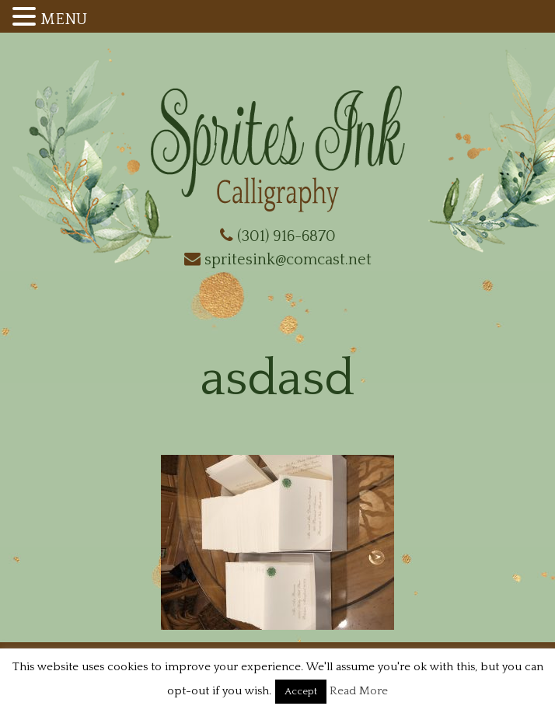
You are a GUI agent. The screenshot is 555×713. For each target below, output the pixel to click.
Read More (359, 690)
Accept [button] (300, 691)
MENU (63, 19)
